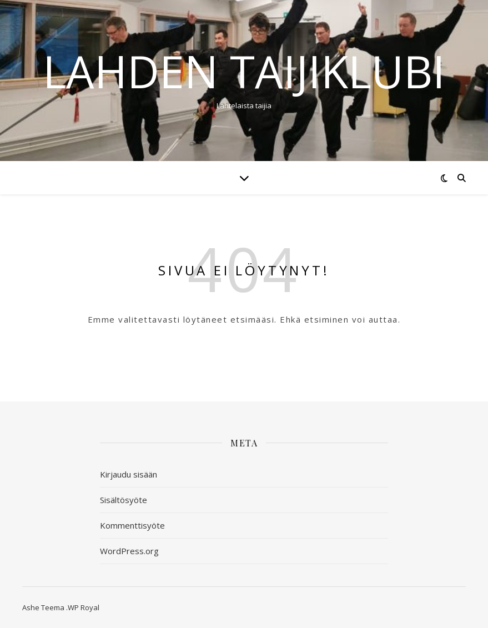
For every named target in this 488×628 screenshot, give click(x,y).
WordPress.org (129, 550)
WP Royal (83, 607)
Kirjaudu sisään (128, 474)
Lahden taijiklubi (244, 71)
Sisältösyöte (123, 499)
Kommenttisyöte (132, 525)
